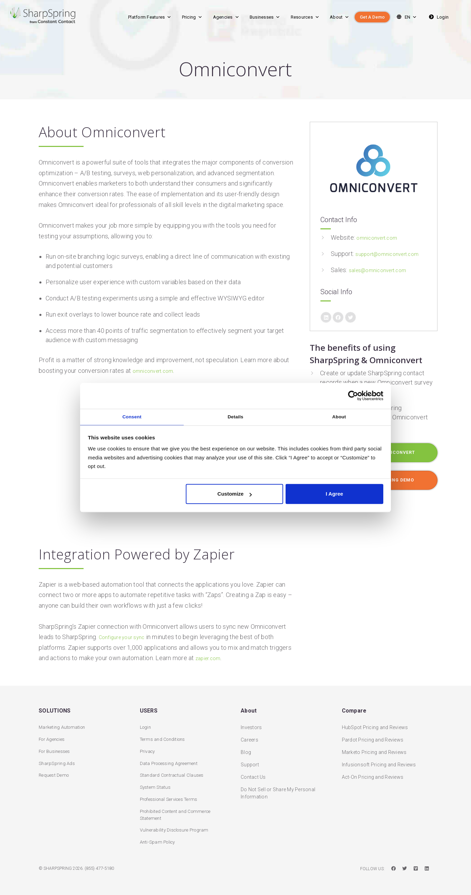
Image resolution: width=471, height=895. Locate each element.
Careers (249, 735)
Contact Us (253, 772)
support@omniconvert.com (368, 263)
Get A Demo (372, 17)
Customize (235, 495)
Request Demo (55, 772)
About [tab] (339, 416)
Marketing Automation (64, 723)
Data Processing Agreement (171, 760)
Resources (305, 17)
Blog (246, 747)
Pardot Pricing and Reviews (373, 735)
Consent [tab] (132, 416)
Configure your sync (126, 636)
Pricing (192, 17)
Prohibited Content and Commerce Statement (179, 813)
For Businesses (56, 747)
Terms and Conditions (165, 735)
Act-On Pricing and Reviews (373, 772)
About (339, 17)
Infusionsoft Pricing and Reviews (379, 760)
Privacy (148, 747)
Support (250, 760)
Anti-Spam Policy (159, 842)
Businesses (265, 17)
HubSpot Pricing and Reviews (375, 723)
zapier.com (210, 658)
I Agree (334, 495)
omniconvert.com (157, 370)
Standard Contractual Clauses (174, 772)
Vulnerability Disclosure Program (177, 829)
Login (438, 17)
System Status (156, 785)
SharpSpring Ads (58, 760)
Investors (251, 723)
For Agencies (53, 735)
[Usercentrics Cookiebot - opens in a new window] (353, 394)
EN (406, 17)
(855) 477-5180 (101, 869)
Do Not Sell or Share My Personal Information (278, 788)
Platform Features (150, 17)
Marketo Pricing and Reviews (374, 747)
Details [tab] (235, 416)
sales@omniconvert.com (383, 279)
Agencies (226, 17)
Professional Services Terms (172, 797)
